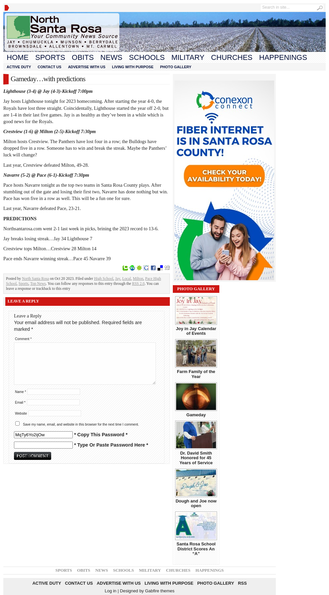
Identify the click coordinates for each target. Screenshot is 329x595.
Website (21, 413)
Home (18, 57)
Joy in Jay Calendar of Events (196, 331)
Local (126, 279)
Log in (110, 590)
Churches (232, 57)
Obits (83, 57)
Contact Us (49, 67)
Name (20, 392)
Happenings (283, 57)
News (111, 57)
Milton (138, 279)
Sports (50, 57)
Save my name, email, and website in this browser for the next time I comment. (81, 424)
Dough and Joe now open (195, 503)
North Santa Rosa (35, 279)
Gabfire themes (159, 590)
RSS (242, 583)
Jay (117, 279)
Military (187, 57)
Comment (23, 339)
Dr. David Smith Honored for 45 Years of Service (196, 458)
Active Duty (19, 67)
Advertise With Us (86, 67)
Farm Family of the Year (196, 374)
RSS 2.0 (138, 284)
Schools (147, 57)
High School (103, 279)
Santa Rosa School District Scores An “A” (195, 548)
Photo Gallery (175, 67)
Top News (38, 284)
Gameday (196, 414)
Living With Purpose (133, 67)
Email (20, 402)
